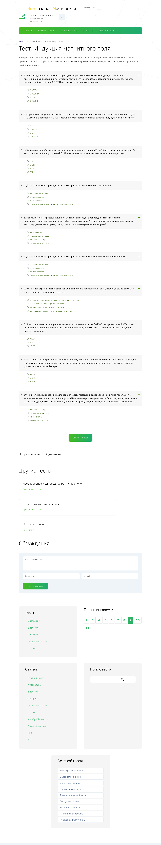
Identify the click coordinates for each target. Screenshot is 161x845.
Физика (41, 40)
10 (138, 586)
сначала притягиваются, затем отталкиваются (50, 202)
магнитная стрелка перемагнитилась (45, 301)
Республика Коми (69, 767)
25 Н (30, 166)
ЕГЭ (30, 699)
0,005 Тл (32, 134)
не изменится (34, 230)
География (33, 600)
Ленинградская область (73, 761)
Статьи (86, 28)
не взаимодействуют (38, 191)
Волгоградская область (72, 736)
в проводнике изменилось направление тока (49, 309)
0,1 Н (31, 163)
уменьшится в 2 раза (38, 241)
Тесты (32, 40)
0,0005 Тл (33, 92)
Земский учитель (37, 692)
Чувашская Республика (72, 785)
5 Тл (30, 131)
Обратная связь (107, 28)
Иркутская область (70, 748)
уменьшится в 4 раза (38, 234)
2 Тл (30, 123)
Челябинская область (71, 779)
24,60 (31, 337)
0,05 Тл (32, 88)
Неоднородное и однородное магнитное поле (38, 485)
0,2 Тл (31, 376)
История (32, 664)
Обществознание (37, 607)
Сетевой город (46, 28)
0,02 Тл (32, 127)
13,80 (31, 344)
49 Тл (31, 372)
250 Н (31, 170)
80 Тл (31, 95)
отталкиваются (35, 198)
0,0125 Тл (33, 99)
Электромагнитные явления (77, 483)
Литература (34, 650)
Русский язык (35, 643)
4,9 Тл (31, 379)
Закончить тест (80, 436)
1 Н (30, 159)
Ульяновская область (71, 773)
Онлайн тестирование (41, 13)
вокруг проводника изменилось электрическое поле (53, 298)
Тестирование (67, 28)
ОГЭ (30, 705)
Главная (28, 28)
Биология (33, 593)
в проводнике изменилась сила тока (45, 305)
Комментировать (35, 552)
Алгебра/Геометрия (38, 685)
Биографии (34, 586)
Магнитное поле (117, 482)
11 (87, 594)
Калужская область (70, 754)
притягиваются (35, 195)
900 (30, 340)
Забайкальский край (71, 742)
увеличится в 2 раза (38, 237)
